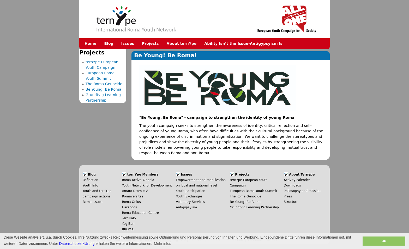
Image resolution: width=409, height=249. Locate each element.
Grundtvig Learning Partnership (254, 207)
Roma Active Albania (138, 180)
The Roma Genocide (104, 84)
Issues (127, 43)
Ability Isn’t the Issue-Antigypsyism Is (243, 43)
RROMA (128, 229)
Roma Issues (92, 202)
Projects (150, 43)
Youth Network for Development (147, 185)
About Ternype (302, 174)
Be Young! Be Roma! (104, 89)
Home (90, 43)
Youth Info (90, 185)
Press (288, 196)
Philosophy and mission (302, 191)
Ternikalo (129, 218)
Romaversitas (132, 196)
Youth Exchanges (189, 196)
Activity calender (297, 180)
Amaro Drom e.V (135, 191)
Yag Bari (128, 224)
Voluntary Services (190, 202)
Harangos (129, 207)
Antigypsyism (186, 207)
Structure (291, 202)
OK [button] (383, 241)
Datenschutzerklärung (76, 243)
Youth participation (190, 191)
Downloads (292, 185)
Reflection (90, 180)
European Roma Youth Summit (253, 191)
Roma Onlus (131, 202)
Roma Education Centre (140, 213)
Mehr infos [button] (162, 243)
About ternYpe (182, 43)
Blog (108, 43)
